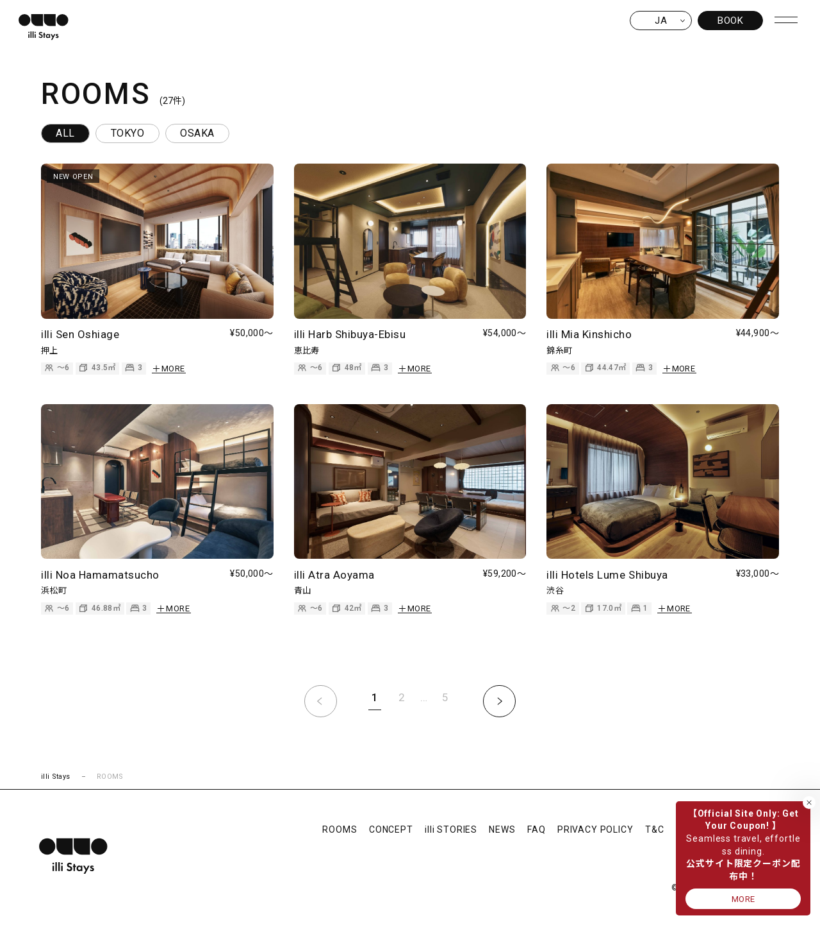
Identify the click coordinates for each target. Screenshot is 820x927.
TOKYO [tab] (127, 133)
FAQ (536, 829)
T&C (654, 829)
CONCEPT (391, 829)
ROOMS (339, 829)
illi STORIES (451, 829)
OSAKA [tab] (197, 133)
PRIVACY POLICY (595, 829)
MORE (743, 899)
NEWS (502, 829)
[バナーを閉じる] (809, 802)
